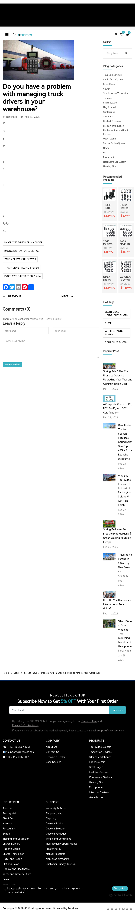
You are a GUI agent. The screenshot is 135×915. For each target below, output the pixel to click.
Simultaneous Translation (115, 93)
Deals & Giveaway (112, 121)
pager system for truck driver (23, 242)
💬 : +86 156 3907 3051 (16, 757)
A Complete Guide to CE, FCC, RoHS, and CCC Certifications (117, 408)
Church (106, 89)
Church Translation (13, 853)
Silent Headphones (100, 757)
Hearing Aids (109, 166)
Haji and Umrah (11, 848)
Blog (16, 673)
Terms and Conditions (58, 838)
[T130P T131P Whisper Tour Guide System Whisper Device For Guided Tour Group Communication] (109, 194)
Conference (109, 112)
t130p (108, 323)
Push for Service (98, 772)
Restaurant (108, 157)
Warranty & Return (56, 808)
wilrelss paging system (114, 333)
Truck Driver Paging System (21, 267)
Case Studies (53, 762)
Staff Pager (96, 767)
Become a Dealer (55, 757)
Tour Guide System (112, 75)
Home (6, 673)
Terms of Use (89, 721)
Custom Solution (55, 828)
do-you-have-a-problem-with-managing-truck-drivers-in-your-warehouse (62, 673)
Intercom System (99, 792)
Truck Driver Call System (20, 259)
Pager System (110, 103)
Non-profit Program (57, 859)
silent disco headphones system (116, 314)
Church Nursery (11, 843)
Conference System (100, 777)
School (7, 833)
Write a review (12, 364)
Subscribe (117, 710)
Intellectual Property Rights (61, 843)
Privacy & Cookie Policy (25, 725)
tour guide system (116, 342)
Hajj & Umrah (109, 107)
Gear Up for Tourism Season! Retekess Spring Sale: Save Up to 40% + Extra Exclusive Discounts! (125, 442)
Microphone (96, 787)
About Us (51, 746)
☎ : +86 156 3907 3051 (16, 746)
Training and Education (16, 838)
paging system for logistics (21, 251)
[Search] (114, 53)
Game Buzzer (96, 797)
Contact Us (52, 752)
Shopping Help (54, 813)
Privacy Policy (53, 848)
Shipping (51, 818)
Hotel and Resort (12, 859)
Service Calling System (114, 143)
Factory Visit (10, 813)
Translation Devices (100, 752)
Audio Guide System (113, 79)
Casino (6, 879)
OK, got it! (120, 888)
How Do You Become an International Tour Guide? (117, 604)
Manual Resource (55, 853)
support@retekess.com (110, 730)
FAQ (105, 152)
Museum (7, 823)
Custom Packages (56, 833)
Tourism (107, 98)
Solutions (107, 116)
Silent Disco (109, 84)
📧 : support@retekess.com (18, 752)
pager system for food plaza (22, 276)
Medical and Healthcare (16, 869)
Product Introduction (113, 126)
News (106, 148)
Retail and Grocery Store (17, 874)
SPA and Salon (11, 864)
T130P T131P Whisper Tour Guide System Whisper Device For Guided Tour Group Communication (109, 207)
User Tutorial (109, 139)
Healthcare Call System (114, 162)
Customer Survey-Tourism (61, 864)
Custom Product (55, 823)
